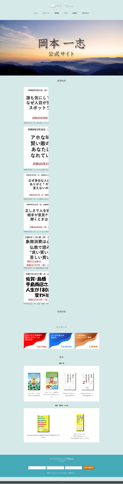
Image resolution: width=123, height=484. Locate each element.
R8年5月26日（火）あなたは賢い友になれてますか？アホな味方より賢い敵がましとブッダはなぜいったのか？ (61, 170)
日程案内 (74, 13)
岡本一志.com (61, 482)
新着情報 (56, 13)
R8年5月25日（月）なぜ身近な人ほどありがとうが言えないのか (61, 199)
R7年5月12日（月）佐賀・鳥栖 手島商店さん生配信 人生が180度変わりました (61, 304)
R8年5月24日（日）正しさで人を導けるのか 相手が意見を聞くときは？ (61, 232)
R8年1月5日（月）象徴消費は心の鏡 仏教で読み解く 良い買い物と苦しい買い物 (61, 268)
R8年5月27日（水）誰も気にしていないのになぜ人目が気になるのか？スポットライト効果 (61, 123)
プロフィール (46, 13)
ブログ (65, 13)
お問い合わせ (85, 13)
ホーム (36, 13)
